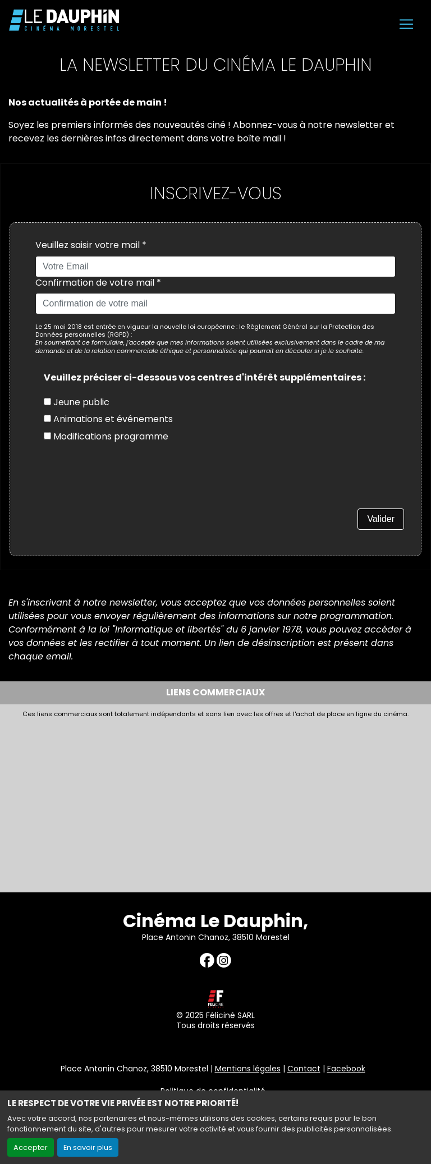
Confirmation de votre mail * (98, 283)
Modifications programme (106, 436)
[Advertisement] (215, 802)
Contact (303, 1068)
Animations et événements (108, 419)
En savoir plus (87, 1147)
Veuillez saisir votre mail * (90, 245)
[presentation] (120, 486)
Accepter (30, 1147)
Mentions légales (248, 1068)
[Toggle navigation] (406, 24)
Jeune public (76, 402)
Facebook (346, 1068)
